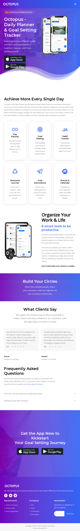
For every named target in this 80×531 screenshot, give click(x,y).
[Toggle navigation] (75, 4)
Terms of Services (11, 505)
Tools (32, 508)
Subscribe (70, 514)
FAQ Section (34, 514)
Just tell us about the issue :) (34, 384)
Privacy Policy (9, 508)
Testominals (34, 511)
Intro (31, 505)
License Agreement (11, 511)
